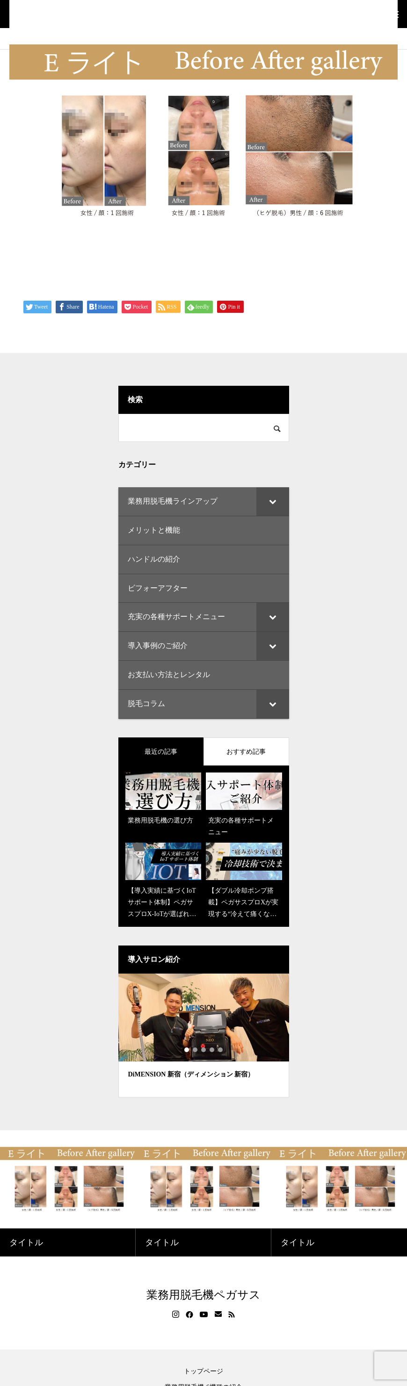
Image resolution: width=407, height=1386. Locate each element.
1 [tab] (187, 1049)
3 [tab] (204, 1049)
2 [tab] (195, 1049)
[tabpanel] (203, 1035)
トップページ (203, 1371)
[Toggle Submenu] (272, 501)
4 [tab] (212, 1049)
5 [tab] (221, 1049)
